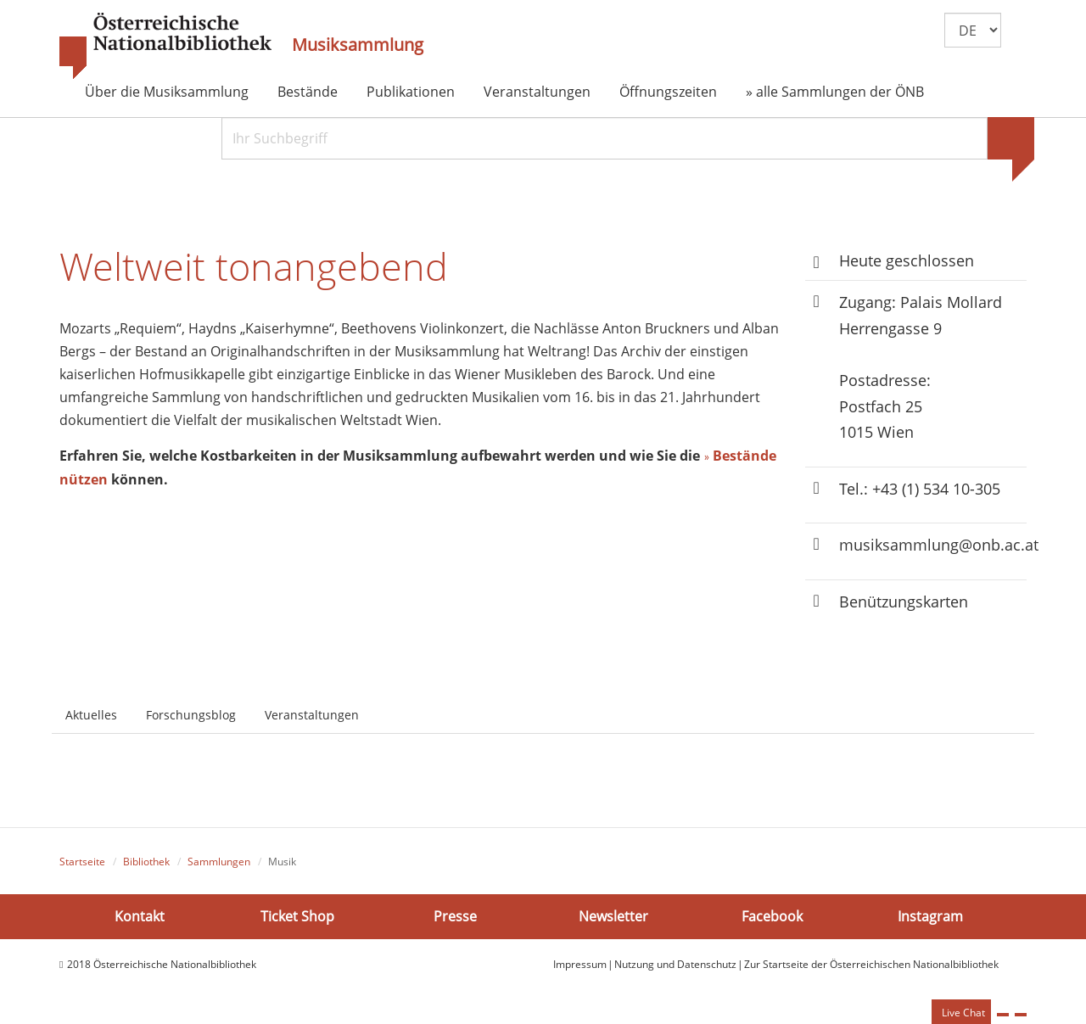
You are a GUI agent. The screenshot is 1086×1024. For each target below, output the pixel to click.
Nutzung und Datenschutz (675, 964)
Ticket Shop (297, 915)
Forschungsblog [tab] (191, 715)
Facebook (772, 915)
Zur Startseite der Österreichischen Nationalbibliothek (871, 964)
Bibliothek (146, 861)
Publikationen (411, 91)
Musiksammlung (357, 45)
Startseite (82, 861)
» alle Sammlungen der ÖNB (835, 91)
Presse (455, 915)
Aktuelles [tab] (91, 715)
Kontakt (140, 915)
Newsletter (613, 915)
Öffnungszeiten (668, 91)
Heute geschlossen (906, 260)
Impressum (580, 964)
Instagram (930, 915)
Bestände (307, 91)
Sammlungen (219, 861)
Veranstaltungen (537, 91)
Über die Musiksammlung (167, 91)
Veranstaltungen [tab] (312, 715)
